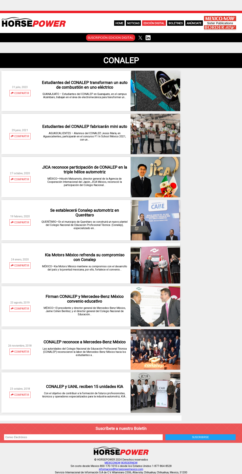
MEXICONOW (112, 462)
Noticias (133, 23)
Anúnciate (194, 23)
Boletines (176, 23)
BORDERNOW (129, 462)
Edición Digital (154, 23)
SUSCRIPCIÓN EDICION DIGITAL (110, 38)
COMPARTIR (20, 93)
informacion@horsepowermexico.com (121, 469)
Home (119, 23)
